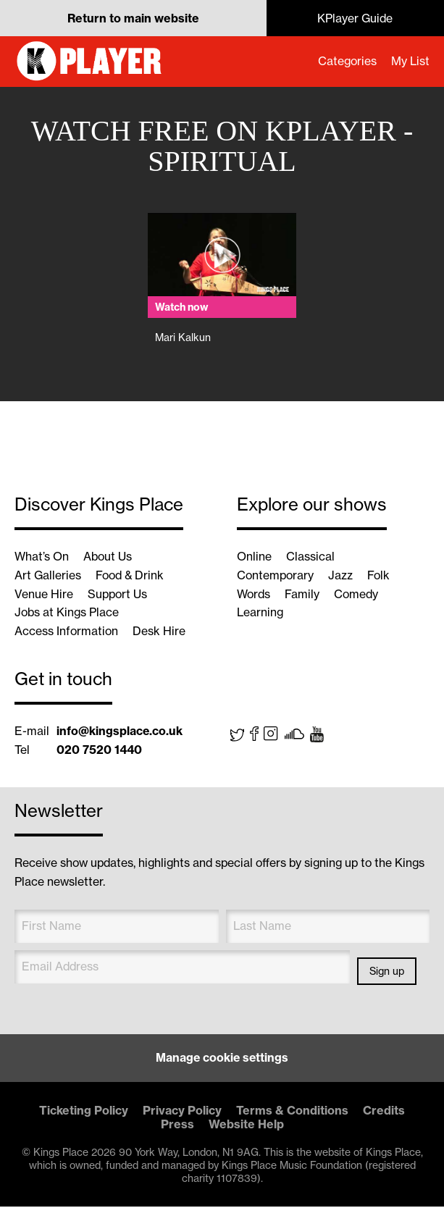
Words (254, 594)
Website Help (246, 1125)
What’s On (41, 557)
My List (410, 61)
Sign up (386, 972)
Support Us (118, 594)
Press (177, 1125)
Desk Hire (160, 632)
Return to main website (133, 18)
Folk (381, 576)
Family (303, 594)
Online (254, 557)
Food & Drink (131, 576)
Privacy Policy (182, 1111)
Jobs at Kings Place (67, 613)
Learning (261, 613)
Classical (310, 557)
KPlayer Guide (355, 18)
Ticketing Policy (83, 1111)
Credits (384, 1111)
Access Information (67, 632)
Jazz (342, 576)
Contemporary (276, 576)
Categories (346, 61)
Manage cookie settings (222, 1059)
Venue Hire (43, 594)
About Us (108, 557)
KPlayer (90, 61)
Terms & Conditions (292, 1111)
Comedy (358, 594)
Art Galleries (48, 576)
